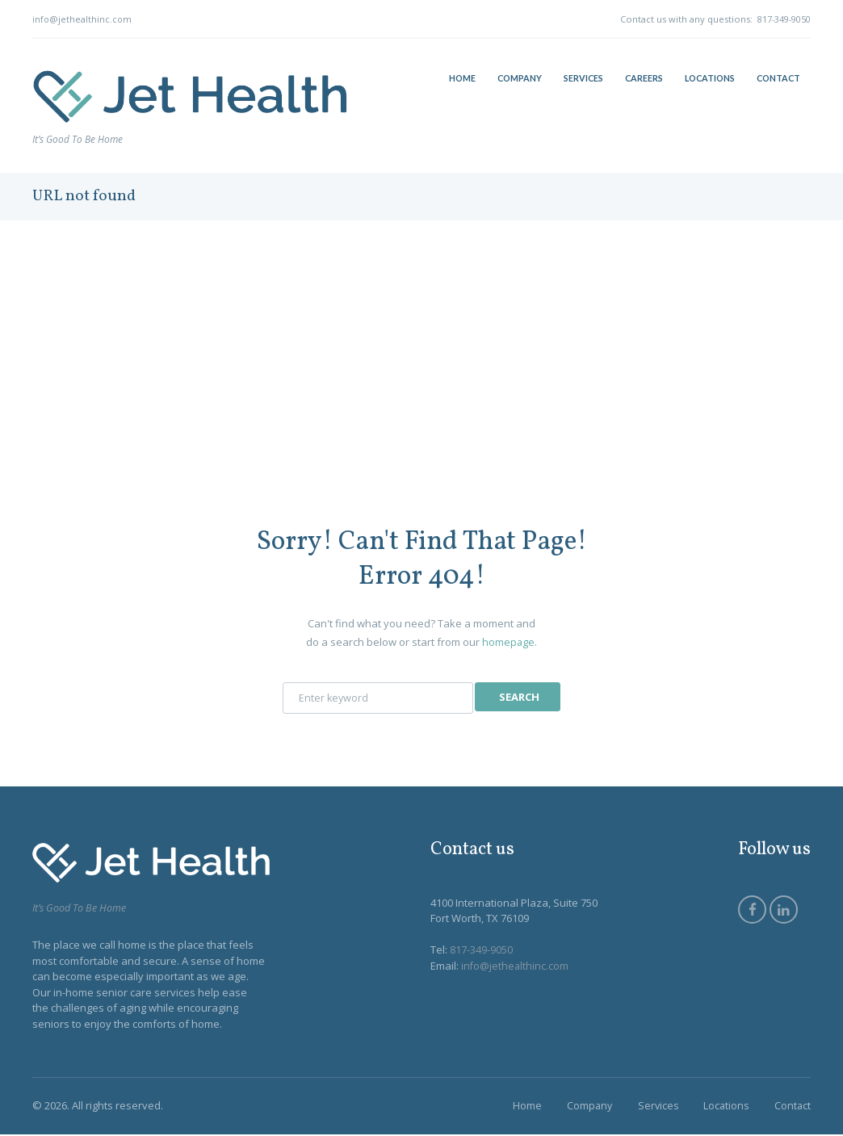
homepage (508, 642)
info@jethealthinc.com (82, 19)
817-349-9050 (783, 19)
